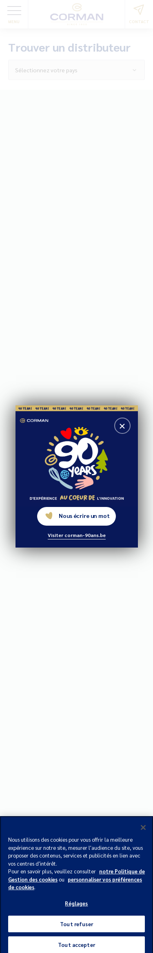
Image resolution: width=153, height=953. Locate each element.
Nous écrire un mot (77, 515)
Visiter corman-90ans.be (77, 535)
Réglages (76, 905)
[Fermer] (143, 830)
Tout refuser (76, 926)
